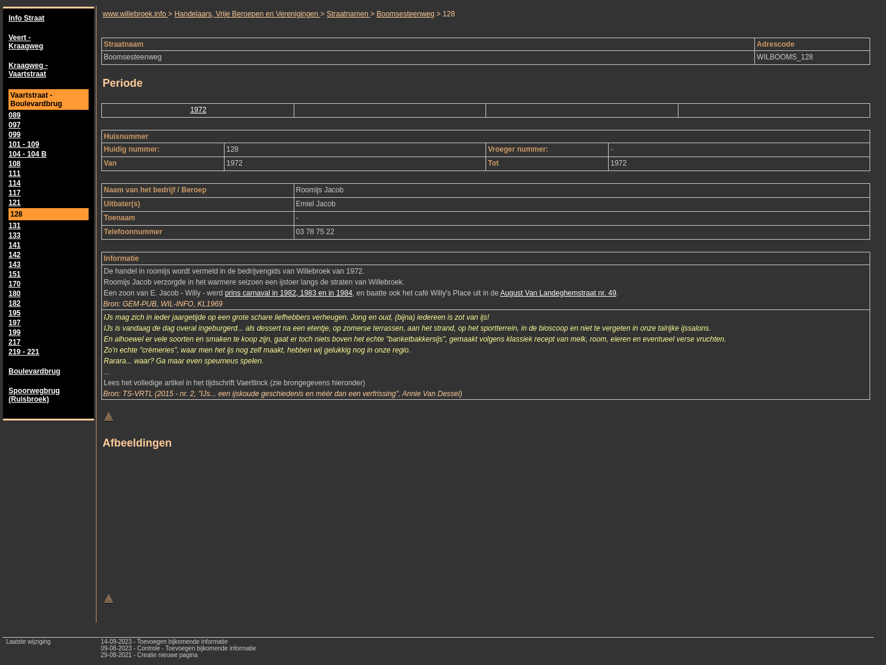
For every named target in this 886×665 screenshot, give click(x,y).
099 (14, 134)
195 (14, 313)
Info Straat (26, 18)
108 (14, 164)
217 (14, 342)
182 (14, 303)
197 (14, 323)
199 (14, 332)
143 (14, 264)
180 (14, 293)
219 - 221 (23, 352)
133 (14, 235)
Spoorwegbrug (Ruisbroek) (34, 395)
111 (14, 173)
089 (14, 115)
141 (14, 245)
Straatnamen (348, 14)
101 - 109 (23, 144)
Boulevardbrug (34, 371)
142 (14, 255)
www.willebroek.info (135, 14)
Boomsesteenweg (406, 14)
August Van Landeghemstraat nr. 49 (558, 293)
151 (14, 274)
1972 (198, 110)
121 (14, 202)
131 (14, 225)
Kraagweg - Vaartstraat (28, 69)
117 (14, 193)
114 (14, 183)
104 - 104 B (27, 154)
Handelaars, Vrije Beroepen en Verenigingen (247, 14)
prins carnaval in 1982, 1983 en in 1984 (288, 293)
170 (14, 284)
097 (14, 125)
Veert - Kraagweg (25, 41)
